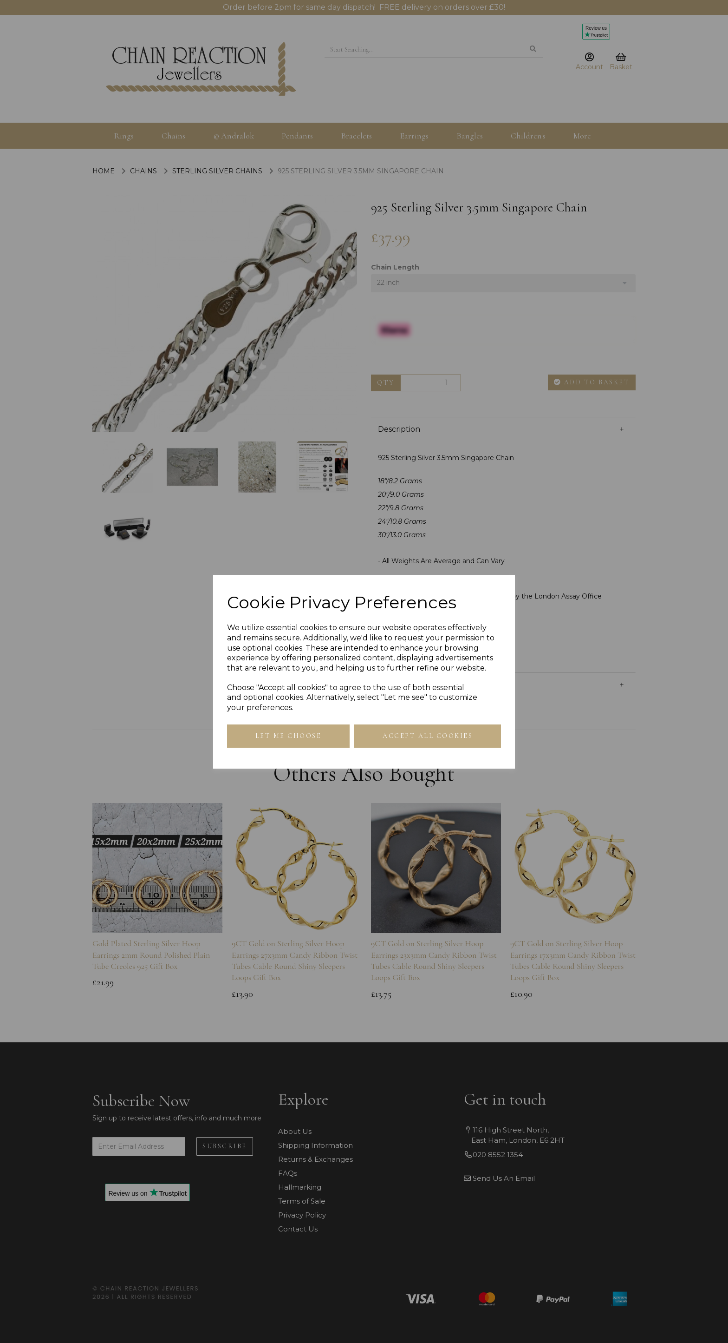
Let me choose (288, 736)
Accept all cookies (428, 736)
